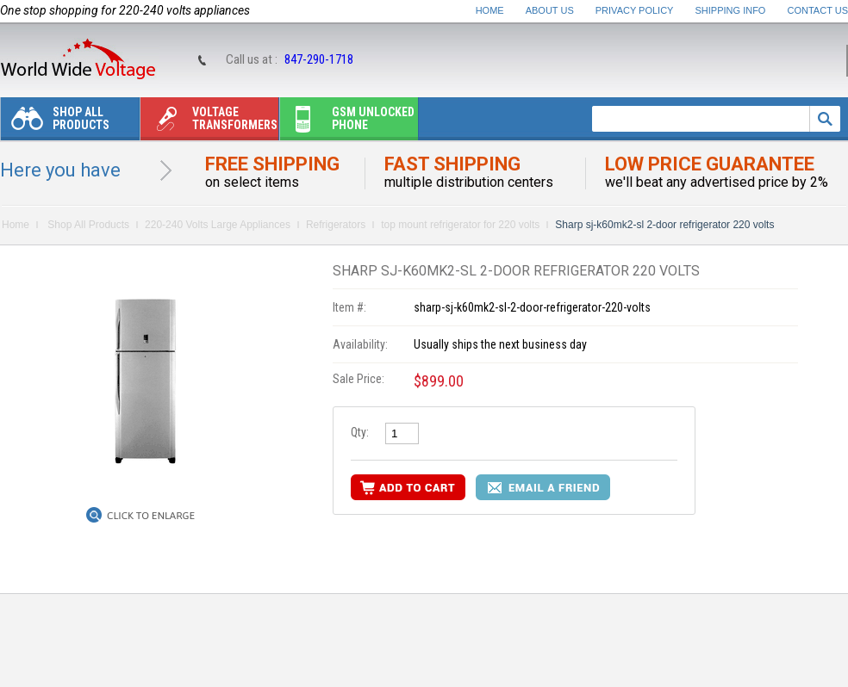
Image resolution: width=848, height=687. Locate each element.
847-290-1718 (318, 59)
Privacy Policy (634, 10)
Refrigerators (335, 225)
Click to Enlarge (151, 516)
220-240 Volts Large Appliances (217, 225)
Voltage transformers (208, 122)
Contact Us (818, 10)
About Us (550, 10)
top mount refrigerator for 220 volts (460, 225)
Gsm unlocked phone (347, 122)
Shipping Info (730, 10)
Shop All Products (55, 122)
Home (490, 10)
